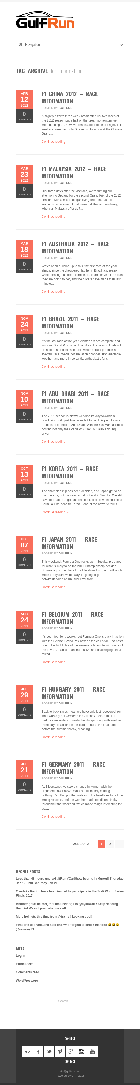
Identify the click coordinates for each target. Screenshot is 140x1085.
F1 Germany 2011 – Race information (73, 767)
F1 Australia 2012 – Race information (75, 247)
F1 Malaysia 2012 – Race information (74, 172)
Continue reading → (55, 142)
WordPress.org (27, 980)
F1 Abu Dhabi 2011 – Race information (75, 397)
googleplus (71, 1051)
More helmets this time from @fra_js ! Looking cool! (54, 916)
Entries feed (25, 964)
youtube (92, 1051)
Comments (24, 116)
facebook (38, 1051)
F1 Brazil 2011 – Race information (70, 322)
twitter (49, 1051)
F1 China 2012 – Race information (70, 97)
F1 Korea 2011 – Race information (70, 472)
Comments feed (27, 972)
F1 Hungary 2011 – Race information (73, 692)
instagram (81, 1051)
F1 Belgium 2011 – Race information (72, 618)
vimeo (60, 1051)
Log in (20, 956)
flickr (27, 1051)
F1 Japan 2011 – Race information (69, 543)
